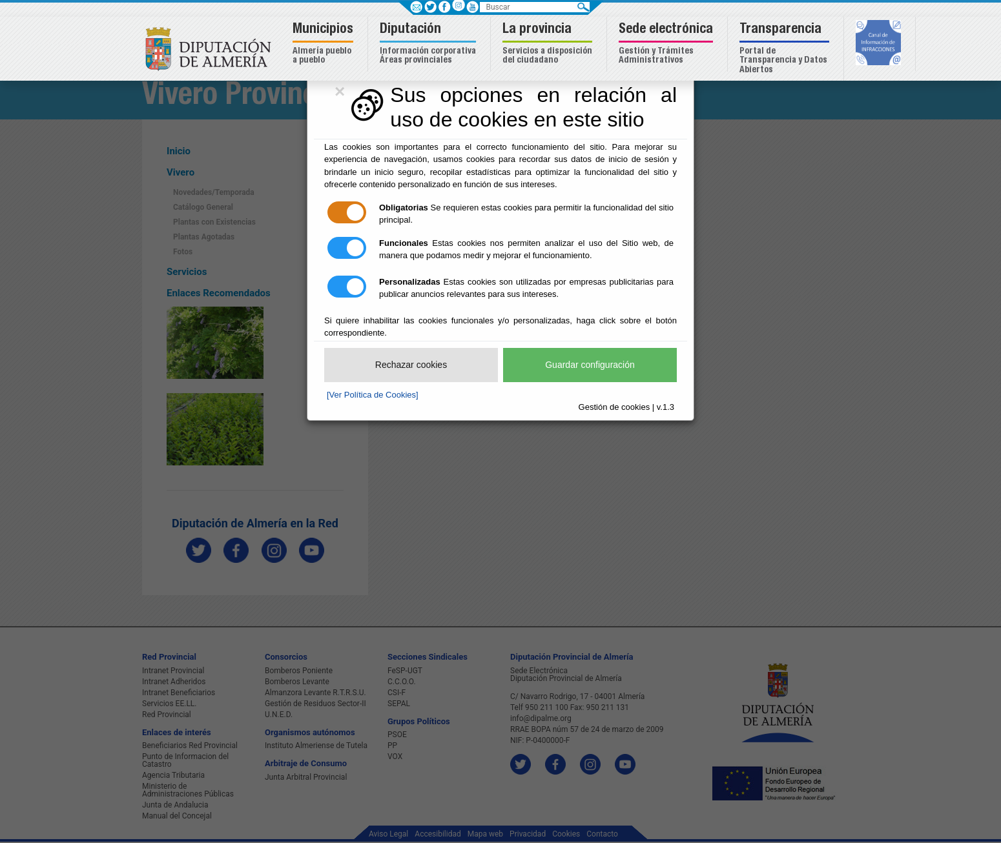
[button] (324, 44)
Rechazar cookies (411, 365)
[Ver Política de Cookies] (372, 395)
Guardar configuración (590, 365)
